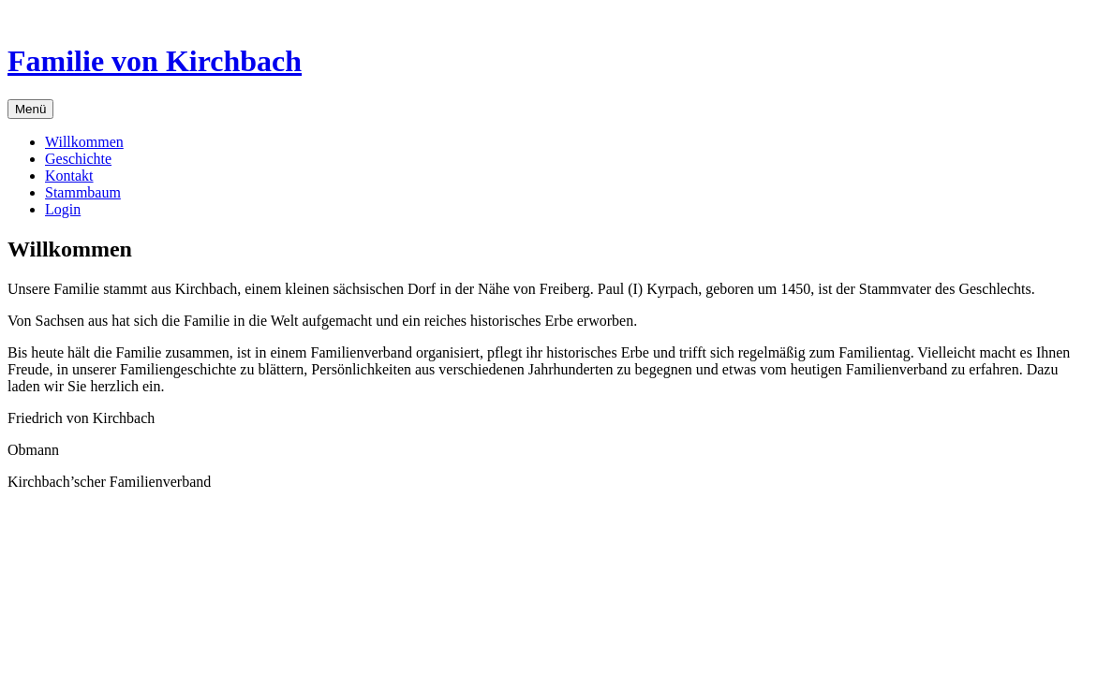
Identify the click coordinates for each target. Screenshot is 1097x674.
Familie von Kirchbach (154, 61)
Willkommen (84, 142)
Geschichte (78, 159)
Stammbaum (83, 192)
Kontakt (69, 175)
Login (63, 209)
